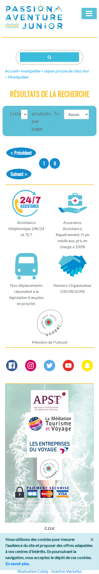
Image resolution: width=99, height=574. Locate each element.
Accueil (11, 70)
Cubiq (42, 571)
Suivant (18, 173)
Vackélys (74, 571)
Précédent (21, 152)
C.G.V (49, 528)
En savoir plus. (17, 563)
